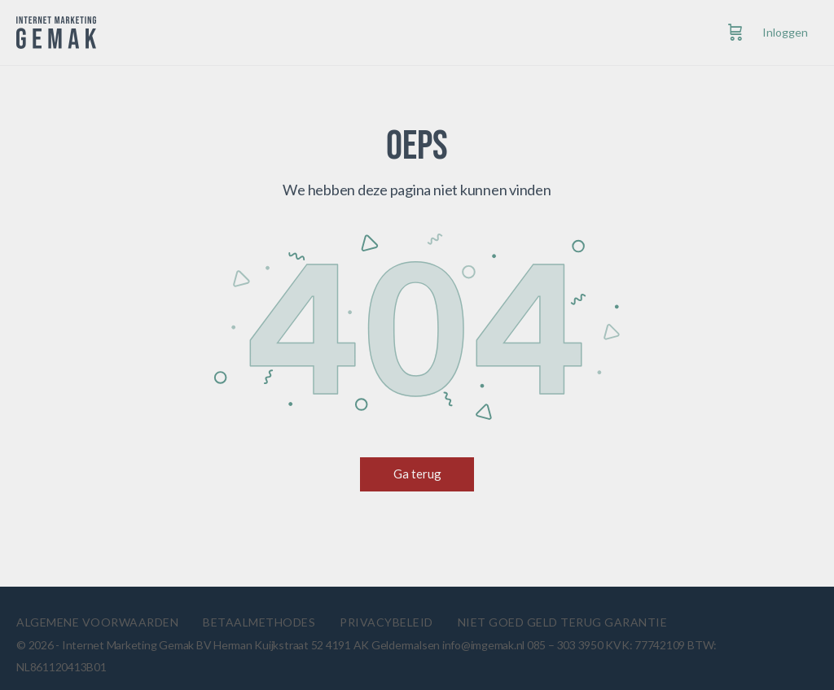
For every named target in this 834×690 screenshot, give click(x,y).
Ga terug (417, 473)
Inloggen (785, 32)
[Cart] (735, 32)
